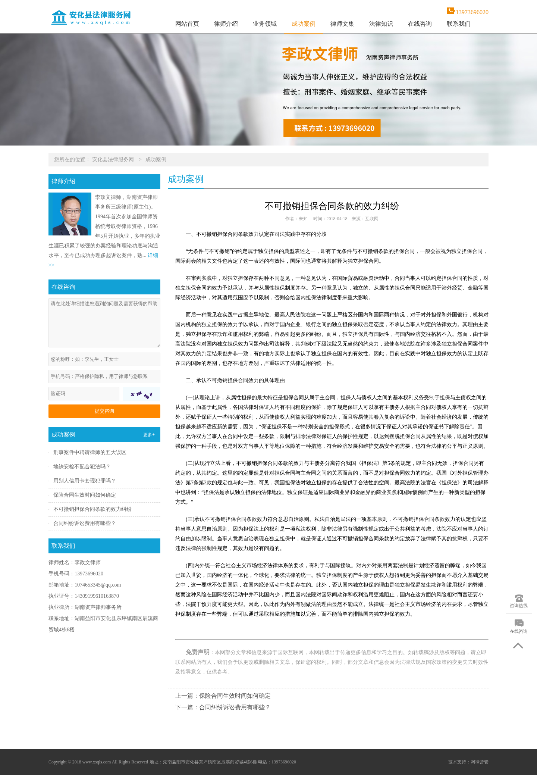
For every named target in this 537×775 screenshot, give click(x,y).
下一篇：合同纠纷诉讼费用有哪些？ (223, 707)
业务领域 (265, 24)
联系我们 (459, 24)
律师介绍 (226, 24)
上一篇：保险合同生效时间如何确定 (223, 696)
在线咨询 (420, 24)
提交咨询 (104, 411)
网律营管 (480, 762)
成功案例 (303, 24)
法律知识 (381, 24)
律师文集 (342, 24)
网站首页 (187, 24)
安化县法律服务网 (113, 159)
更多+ (149, 434)
